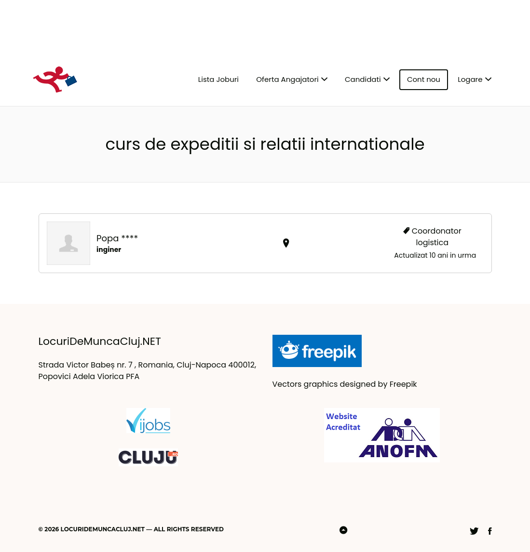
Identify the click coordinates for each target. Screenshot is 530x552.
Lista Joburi (218, 79)
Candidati (363, 79)
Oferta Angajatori (287, 79)
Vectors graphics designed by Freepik (344, 384)
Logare (470, 79)
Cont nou (423, 79)
